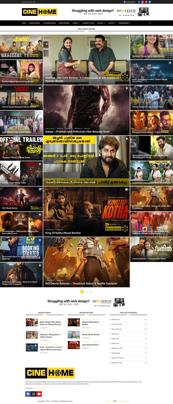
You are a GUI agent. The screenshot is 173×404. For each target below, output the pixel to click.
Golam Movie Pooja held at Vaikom (16, 132)
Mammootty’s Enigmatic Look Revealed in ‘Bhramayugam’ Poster (149, 156)
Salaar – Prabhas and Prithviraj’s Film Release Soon (77, 131)
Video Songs (129, 353)
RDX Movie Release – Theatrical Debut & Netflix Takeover (81, 283)
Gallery (100, 23)
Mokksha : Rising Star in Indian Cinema (148, 56)
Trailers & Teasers (129, 358)
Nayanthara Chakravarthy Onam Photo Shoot (151, 183)
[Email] (149, 2)
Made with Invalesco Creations (118, 401)
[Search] (150, 23)
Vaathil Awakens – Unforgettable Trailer (149, 259)
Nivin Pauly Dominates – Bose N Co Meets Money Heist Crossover (19, 283)
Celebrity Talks (88, 23)
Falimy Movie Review (11, 56)
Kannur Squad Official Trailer (14, 183)
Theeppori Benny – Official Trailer (16, 157)
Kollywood (129, 334)
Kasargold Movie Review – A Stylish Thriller (150, 132)
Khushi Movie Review (91, 335)
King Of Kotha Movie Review (63, 232)
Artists (111, 23)
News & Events (34, 23)
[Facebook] (139, 2)
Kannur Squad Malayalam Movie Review (19, 107)
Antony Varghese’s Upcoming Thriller (147, 107)
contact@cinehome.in (41, 388)
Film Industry (124, 23)
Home (24, 23)
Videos (75, 23)
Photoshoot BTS (129, 348)
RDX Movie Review (10, 208)
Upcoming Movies (49, 23)
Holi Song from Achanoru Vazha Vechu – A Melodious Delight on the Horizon (150, 232)
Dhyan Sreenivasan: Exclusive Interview (70, 182)
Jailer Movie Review (90, 345)
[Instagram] (142, 2)
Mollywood (129, 319)
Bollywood (129, 339)
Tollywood (129, 343)
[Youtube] (146, 2)
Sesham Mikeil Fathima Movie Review (18, 81)
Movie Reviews (64, 23)
